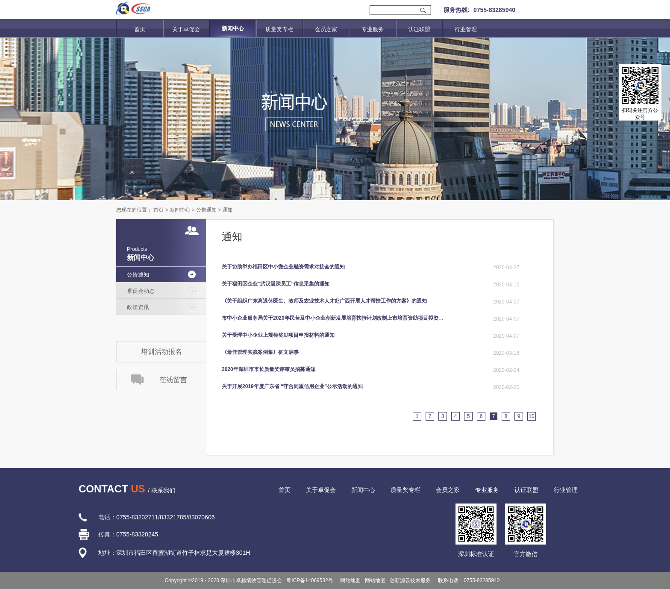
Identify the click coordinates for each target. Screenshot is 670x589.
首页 (139, 29)
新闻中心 (180, 210)
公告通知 (206, 210)
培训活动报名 (161, 351)
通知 (227, 210)
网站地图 (349, 580)
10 (531, 416)
